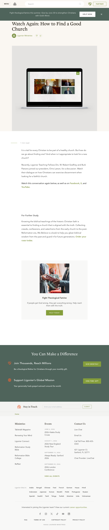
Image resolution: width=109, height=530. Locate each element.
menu (6, 4)
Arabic (31, 487)
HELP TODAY (54, 313)
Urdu (77, 496)
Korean (51, 492)
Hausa (77, 487)
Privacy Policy (79, 520)
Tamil (47, 496)
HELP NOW (87, 14)
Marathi (59, 492)
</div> (54, 222)
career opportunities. (78, 507)
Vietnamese (86, 496)
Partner (100, 4)
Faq (25, 520)
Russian (85, 492)
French (61, 487)
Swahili (39, 496)
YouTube (25, 187)
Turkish (61, 496)
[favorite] (37, 35)
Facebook (74, 183)
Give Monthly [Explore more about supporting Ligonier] (92, 364)
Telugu (53, 496)
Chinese (47, 487)
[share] (40, 35)
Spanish (32, 496)
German (69, 487)
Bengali (39, 487)
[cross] (101, 14)
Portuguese (76, 492)
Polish (67, 492)
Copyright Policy (58, 520)
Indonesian (33, 492)
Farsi (54, 487)
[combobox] (50, 4)
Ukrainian (70, 496)
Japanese (43, 492)
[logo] (14, 4)
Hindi (84, 487)
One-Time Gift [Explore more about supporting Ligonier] (92, 381)
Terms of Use (39, 520)
